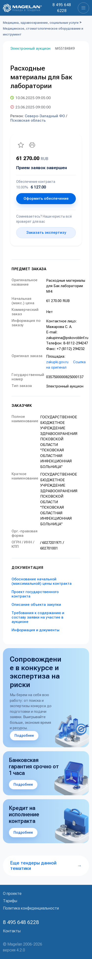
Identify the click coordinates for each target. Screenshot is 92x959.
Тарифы (10, 901)
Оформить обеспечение (46, 198)
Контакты (12, 931)
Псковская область (28, 120)
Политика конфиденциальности (31, 908)
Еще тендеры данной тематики (46, 865)
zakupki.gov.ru (57, 362)
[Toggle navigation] (83, 7)
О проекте (12, 893)
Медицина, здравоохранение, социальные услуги (41, 22)
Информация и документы (35, 630)
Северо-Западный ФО (45, 116)
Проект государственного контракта (35, 594)
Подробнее (24, 735)
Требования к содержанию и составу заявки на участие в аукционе (38, 617)
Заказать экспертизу (46, 232)
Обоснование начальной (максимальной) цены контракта (42, 581)
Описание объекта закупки (36, 604)
